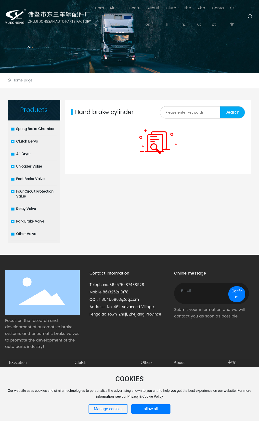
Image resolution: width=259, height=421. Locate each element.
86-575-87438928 (126, 285)
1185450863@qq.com (119, 300)
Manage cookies (108, 409)
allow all (151, 409)
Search (232, 112)
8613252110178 (116, 292)
